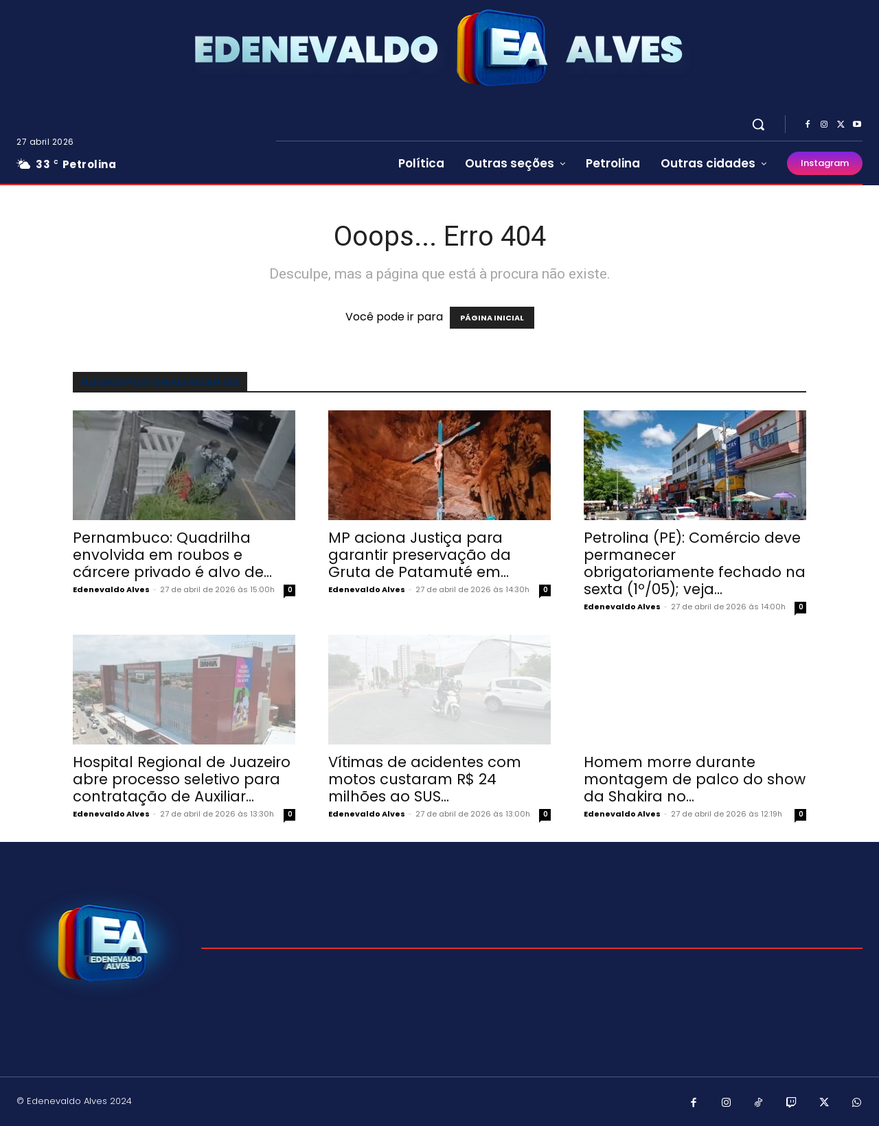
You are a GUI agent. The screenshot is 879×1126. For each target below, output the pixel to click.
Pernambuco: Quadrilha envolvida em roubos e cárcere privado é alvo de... (172, 555)
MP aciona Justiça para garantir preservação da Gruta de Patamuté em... (419, 555)
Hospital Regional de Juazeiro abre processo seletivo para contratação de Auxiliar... (181, 779)
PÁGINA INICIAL (492, 317)
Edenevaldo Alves (111, 589)
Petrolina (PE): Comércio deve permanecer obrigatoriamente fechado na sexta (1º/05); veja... (695, 563)
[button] (758, 124)
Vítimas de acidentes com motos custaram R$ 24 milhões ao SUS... (424, 779)
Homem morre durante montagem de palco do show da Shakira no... (695, 779)
